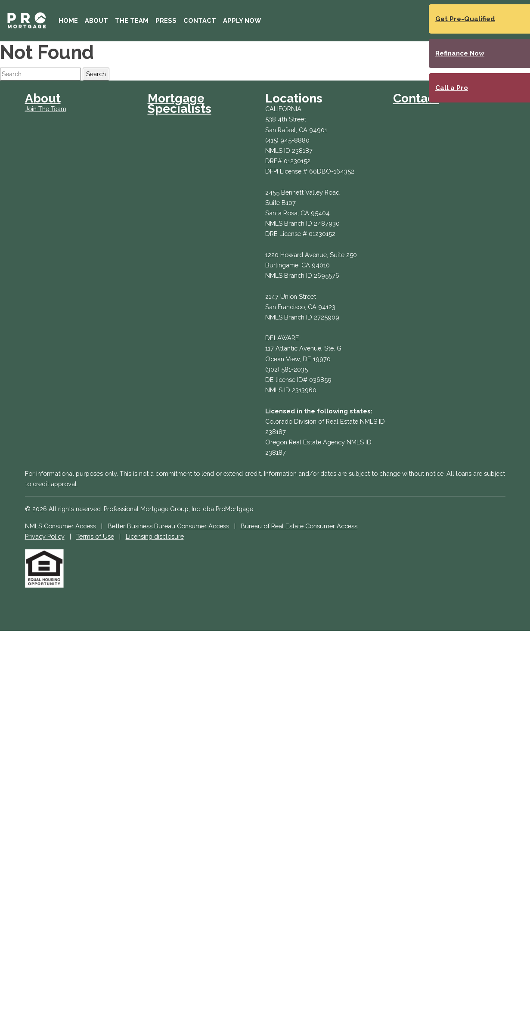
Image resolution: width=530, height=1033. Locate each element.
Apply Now (242, 20)
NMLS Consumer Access (60, 526)
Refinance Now (459, 53)
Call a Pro (451, 88)
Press (166, 20)
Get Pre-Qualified (465, 19)
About (96, 20)
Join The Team (45, 108)
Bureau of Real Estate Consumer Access (299, 526)
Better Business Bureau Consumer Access (168, 526)
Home (68, 20)
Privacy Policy (45, 536)
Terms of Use (95, 536)
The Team (132, 20)
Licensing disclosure (155, 536)
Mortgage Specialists (179, 103)
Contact (199, 20)
